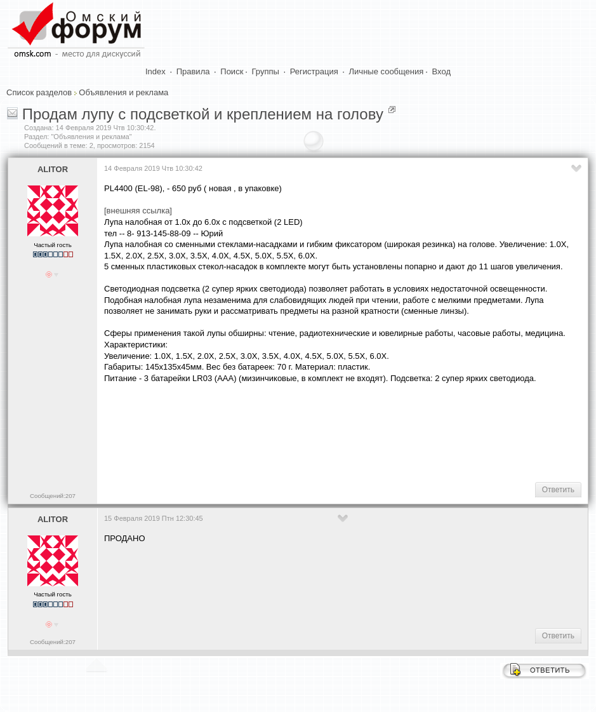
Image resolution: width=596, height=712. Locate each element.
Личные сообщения (386, 71)
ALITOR (52, 169)
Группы (265, 71)
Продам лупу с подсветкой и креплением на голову (202, 114)
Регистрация (314, 71)
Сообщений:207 (53, 495)
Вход (441, 71)
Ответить (558, 489)
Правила (193, 71)
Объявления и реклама (123, 92)
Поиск (231, 71)
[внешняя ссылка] (138, 210)
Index (155, 71)
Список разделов (39, 92)
